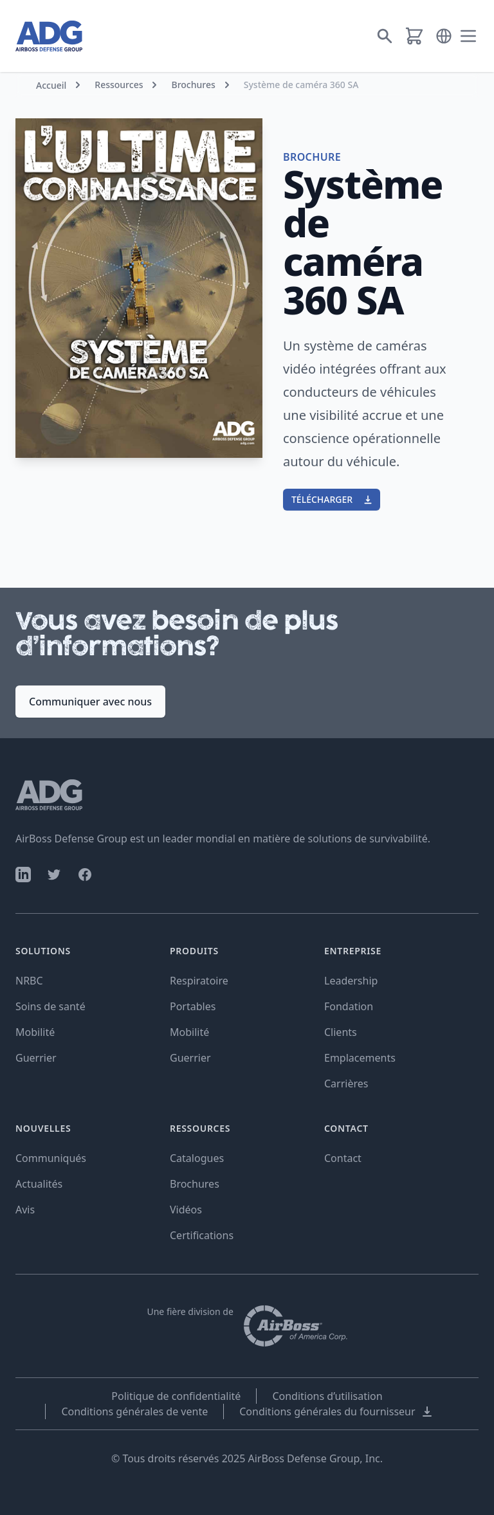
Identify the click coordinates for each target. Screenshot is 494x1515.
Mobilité (35, 1032)
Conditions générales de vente (134, 1411)
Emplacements (360, 1058)
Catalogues (197, 1158)
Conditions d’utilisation (327, 1396)
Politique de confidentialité (176, 1396)
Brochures (193, 84)
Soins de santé (50, 1006)
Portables (192, 1006)
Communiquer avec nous (90, 701)
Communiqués (50, 1158)
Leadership (351, 981)
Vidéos (186, 1209)
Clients (340, 1032)
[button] (444, 36)
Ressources (119, 84)
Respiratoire (199, 981)
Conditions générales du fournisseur (336, 1411)
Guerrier (36, 1058)
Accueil (51, 85)
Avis (25, 1209)
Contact (342, 1158)
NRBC (29, 981)
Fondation (348, 1006)
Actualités (38, 1184)
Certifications (201, 1235)
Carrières (346, 1083)
